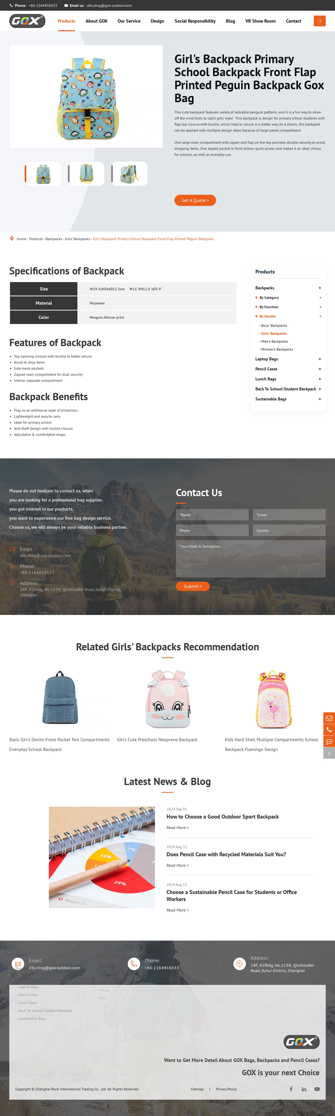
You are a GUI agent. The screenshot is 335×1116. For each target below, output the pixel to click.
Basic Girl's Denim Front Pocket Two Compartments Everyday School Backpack (59, 744)
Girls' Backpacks (77, 238)
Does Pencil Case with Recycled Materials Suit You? (226, 854)
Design (157, 21)
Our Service (129, 21)
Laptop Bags (266, 359)
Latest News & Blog (167, 781)
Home (21, 238)
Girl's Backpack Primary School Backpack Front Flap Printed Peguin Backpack (153, 238)
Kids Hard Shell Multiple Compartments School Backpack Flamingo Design (271, 744)
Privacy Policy (226, 1089)
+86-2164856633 (43, 5)
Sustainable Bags (271, 399)
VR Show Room (260, 21)
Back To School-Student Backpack (285, 389)
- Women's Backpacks (276, 349)
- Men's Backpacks (273, 341)
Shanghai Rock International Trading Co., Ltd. (71, 1089)
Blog (230, 21)
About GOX (96, 21)
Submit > (193, 586)
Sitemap (197, 1089)
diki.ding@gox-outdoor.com (109, 5)
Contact (293, 21)
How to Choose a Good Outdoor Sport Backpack (223, 816)
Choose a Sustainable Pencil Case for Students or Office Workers (232, 896)
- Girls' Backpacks (273, 333)
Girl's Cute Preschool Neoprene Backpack (157, 740)
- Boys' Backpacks (273, 325)
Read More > (178, 827)
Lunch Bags (265, 379)
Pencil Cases (266, 369)
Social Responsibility (195, 21)
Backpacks (54, 238)
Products (66, 21)
